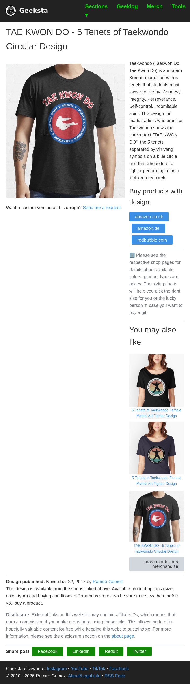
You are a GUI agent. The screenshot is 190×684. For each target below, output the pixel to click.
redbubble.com (152, 240)
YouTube (80, 668)
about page (123, 636)
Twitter (139, 651)
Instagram (57, 668)
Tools (179, 6)
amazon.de (148, 228)
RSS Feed (115, 675)
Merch (155, 6)
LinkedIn (81, 651)
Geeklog (127, 6)
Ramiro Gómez (108, 581)
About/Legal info (84, 675)
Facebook (48, 651)
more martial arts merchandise (161, 564)
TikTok (98, 668)
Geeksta (26, 10)
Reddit (111, 651)
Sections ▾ (96, 10)
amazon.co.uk (149, 216)
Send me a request (102, 207)
